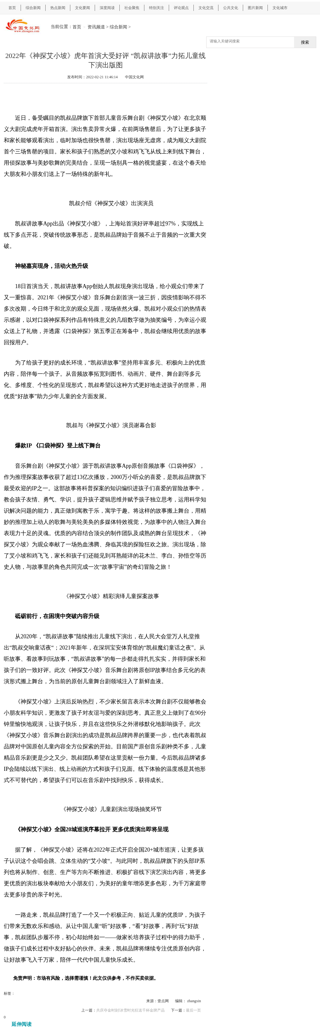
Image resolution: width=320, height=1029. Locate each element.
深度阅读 (107, 8)
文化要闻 (82, 8)
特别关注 (156, 8)
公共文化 (230, 8)
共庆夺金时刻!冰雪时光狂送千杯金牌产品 (130, 1010)
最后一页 (193, 1010)
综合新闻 (33, 8)
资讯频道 (96, 26)
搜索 (305, 42)
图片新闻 (255, 8)
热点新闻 (57, 8)
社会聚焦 (131, 8)
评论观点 (181, 8)
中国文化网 (134, 77)
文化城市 (280, 8)
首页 (12, 8)
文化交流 (205, 8)
